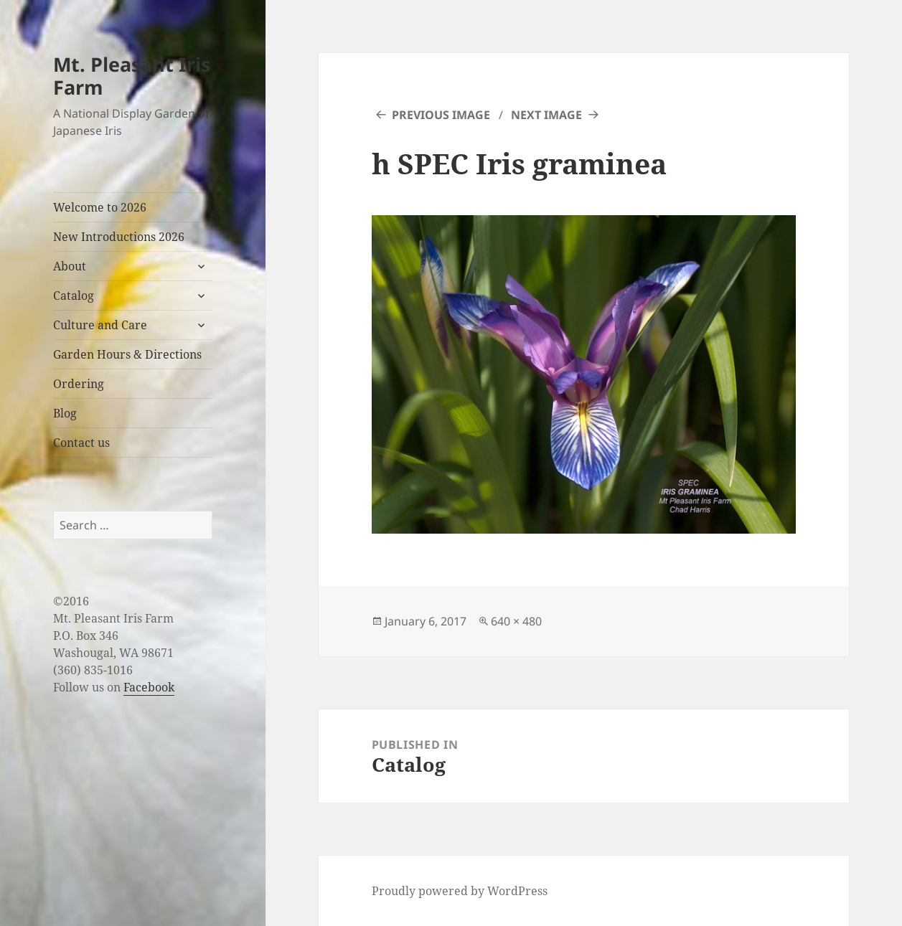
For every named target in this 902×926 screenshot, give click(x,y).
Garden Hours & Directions (127, 354)
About (69, 266)
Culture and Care (100, 325)
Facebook (148, 687)
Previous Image (441, 115)
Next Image (546, 115)
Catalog (73, 295)
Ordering (78, 384)
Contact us (81, 442)
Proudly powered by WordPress (460, 891)
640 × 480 (516, 621)
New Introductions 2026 (118, 237)
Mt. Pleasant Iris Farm (131, 75)
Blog (65, 413)
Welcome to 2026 (99, 207)
